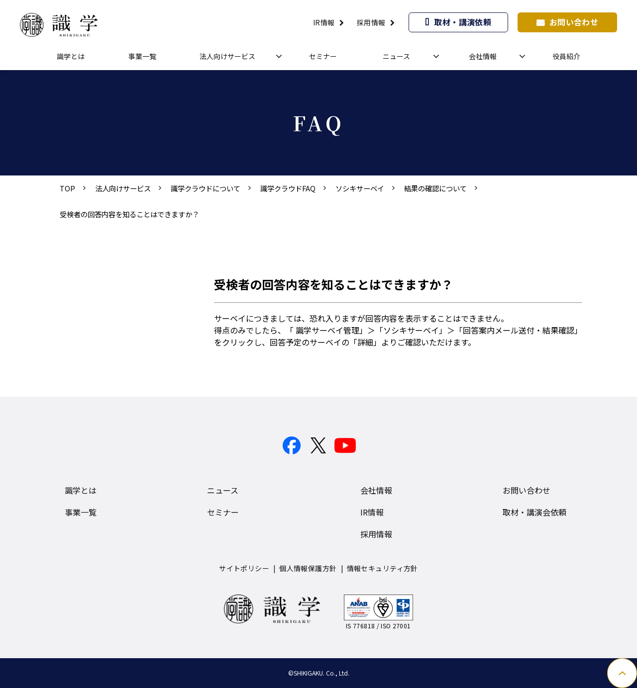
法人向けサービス (227, 56)
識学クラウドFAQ (288, 188)
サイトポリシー (244, 568)
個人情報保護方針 (307, 568)
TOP (67, 188)
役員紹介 (566, 56)
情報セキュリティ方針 (382, 568)
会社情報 (483, 56)
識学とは (71, 56)
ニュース (396, 56)
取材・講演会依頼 (534, 512)
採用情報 (371, 22)
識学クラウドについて (205, 188)
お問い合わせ (574, 22)
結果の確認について (435, 188)
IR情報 (324, 22)
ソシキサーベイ (359, 188)
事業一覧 (142, 56)
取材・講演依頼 (462, 22)
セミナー (323, 56)
